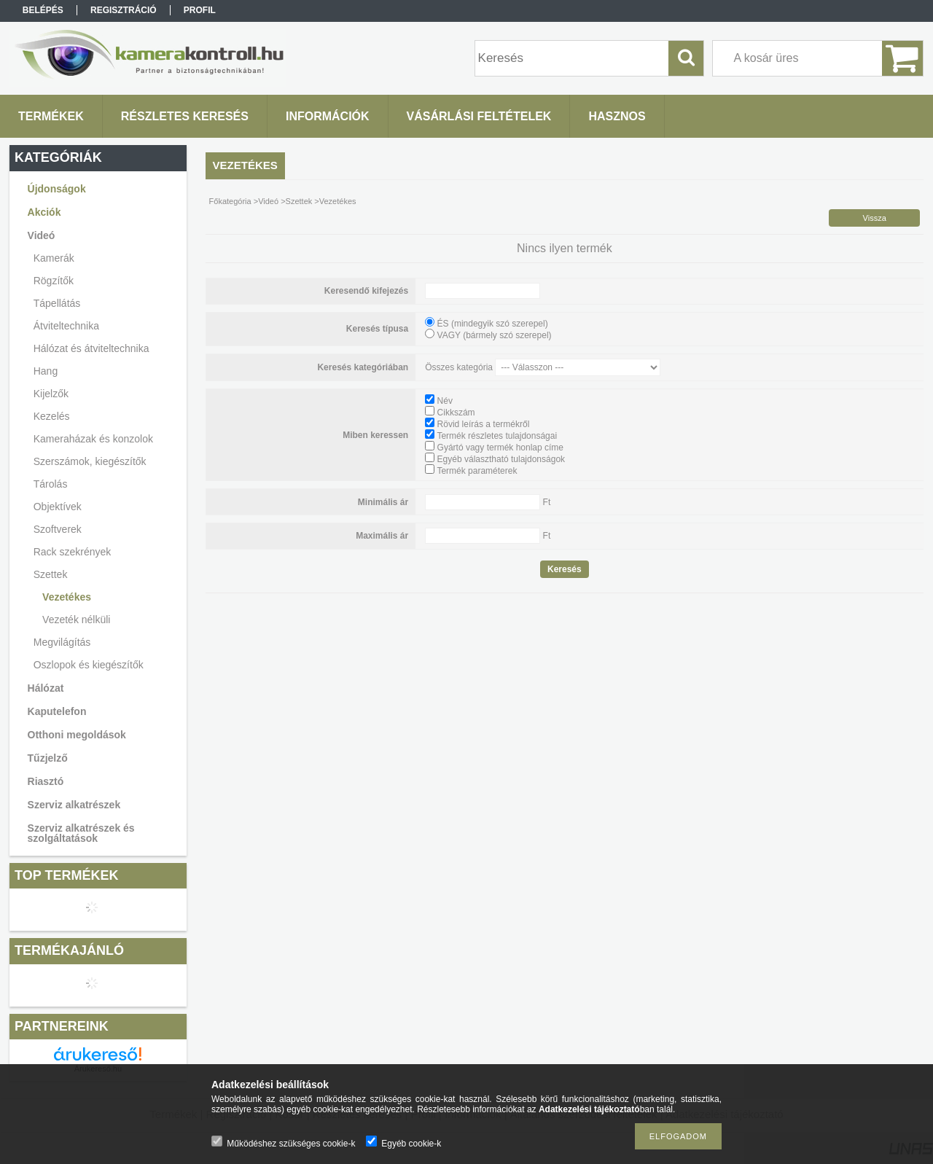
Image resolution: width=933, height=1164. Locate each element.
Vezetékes (66, 597)
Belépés (43, 10)
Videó (268, 201)
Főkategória (230, 201)
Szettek (299, 201)
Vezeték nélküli (76, 619)
